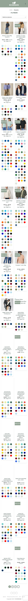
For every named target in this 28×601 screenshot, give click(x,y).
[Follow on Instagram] (14, 593)
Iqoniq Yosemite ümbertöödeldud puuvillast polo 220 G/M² (7, 515)
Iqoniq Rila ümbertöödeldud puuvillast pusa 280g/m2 (7, 435)
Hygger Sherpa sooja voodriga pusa (7, 313)
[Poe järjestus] (14, 17)
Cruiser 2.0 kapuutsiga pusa (7, 201)
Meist (4, 596)
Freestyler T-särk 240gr (21, 265)
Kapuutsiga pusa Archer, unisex (21, 559)
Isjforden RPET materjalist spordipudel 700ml (7, 560)
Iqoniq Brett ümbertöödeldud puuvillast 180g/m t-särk (7, 348)
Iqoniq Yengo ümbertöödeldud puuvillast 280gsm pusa (7, 480)
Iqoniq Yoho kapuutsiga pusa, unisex (21, 479)
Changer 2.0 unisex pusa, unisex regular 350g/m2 (20, 37)
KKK (20, 596)
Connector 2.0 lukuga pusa (21, 98)
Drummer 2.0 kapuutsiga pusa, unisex (7, 266)
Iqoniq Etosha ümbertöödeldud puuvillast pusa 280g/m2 (7, 393)
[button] (26, 4)
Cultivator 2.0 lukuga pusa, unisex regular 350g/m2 (20, 202)
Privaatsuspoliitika (12, 596)
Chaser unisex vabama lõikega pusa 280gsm (7, 98)
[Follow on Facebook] (11, 593)
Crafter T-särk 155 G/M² (7, 132)
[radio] (2, 46)
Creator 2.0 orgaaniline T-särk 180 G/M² (21, 132)
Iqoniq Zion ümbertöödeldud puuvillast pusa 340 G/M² (21, 515)
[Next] (18, 586)
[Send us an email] (16, 593)
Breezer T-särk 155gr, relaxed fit (7, 36)
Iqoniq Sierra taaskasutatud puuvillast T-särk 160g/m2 (20, 435)
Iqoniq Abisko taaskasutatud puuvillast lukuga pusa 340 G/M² (21, 314)
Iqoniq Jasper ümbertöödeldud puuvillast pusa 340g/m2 (20, 393)
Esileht (10, 10)
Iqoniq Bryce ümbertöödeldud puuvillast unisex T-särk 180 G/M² (21, 348)
